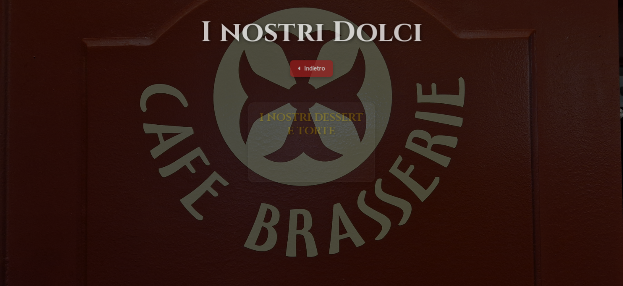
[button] (312, 143)
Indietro (311, 69)
